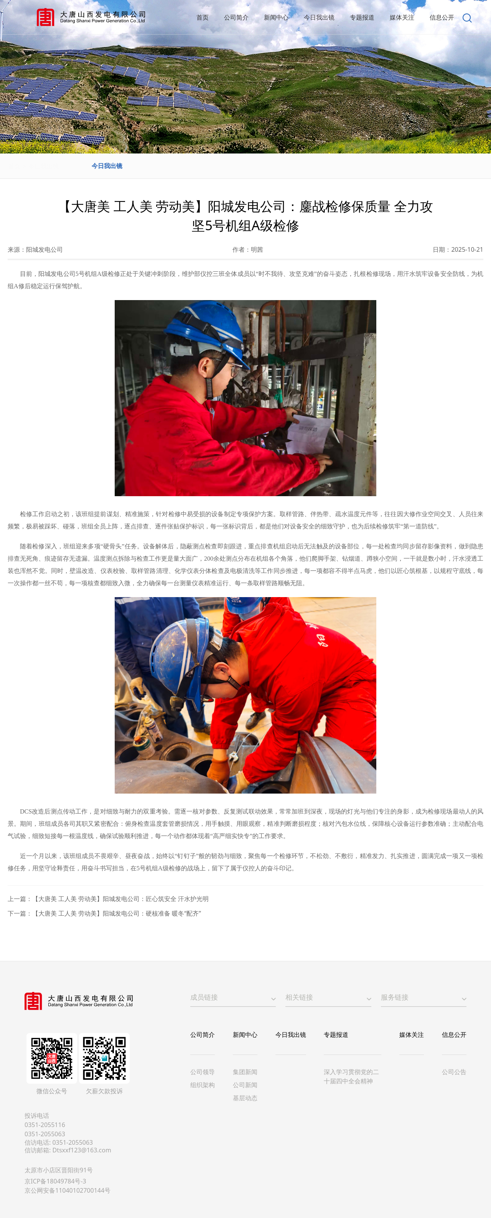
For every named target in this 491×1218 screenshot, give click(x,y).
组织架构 (202, 1085)
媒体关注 (411, 1034)
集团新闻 (245, 1072)
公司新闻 (245, 1085)
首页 (32, 166)
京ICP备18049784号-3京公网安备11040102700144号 (67, 1186)
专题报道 (336, 1034)
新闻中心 (245, 1034)
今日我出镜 (61, 166)
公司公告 (454, 1072)
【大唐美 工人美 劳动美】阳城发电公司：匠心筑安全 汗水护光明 (120, 899)
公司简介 (202, 1034)
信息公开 (454, 1034)
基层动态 (245, 1098)
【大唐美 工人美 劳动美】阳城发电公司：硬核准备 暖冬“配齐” (116, 913)
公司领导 (202, 1072)
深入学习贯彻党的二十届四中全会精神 (351, 1076)
